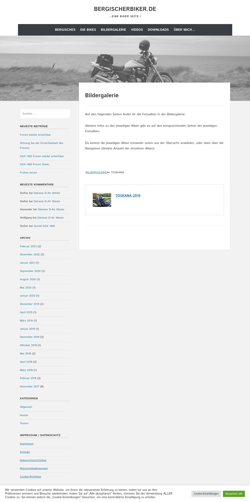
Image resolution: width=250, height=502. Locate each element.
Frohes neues (28, 173)
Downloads (158, 29)
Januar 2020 (27, 296)
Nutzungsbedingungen (34, 468)
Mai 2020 (26, 288)
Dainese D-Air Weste (47, 193)
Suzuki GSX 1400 (44, 226)
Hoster (24, 415)
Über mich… (184, 29)
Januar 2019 (27, 329)
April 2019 (26, 312)
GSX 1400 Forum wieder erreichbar (42, 156)
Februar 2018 (28, 378)
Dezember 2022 (30, 255)
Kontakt (25, 452)
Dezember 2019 (29, 304)
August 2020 (28, 279)
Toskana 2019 (127, 195)
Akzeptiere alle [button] (234, 494)
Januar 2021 (27, 263)
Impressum (27, 444)
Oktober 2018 (28, 345)
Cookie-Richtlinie (30, 477)
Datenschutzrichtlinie (33, 460)
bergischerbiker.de (125, 9)
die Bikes (88, 29)
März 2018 (26, 370)
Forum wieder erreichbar (35, 135)
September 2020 (30, 271)
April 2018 (26, 362)
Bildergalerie (113, 29)
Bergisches (65, 29)
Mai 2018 (25, 354)
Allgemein (26, 407)
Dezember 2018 (29, 337)
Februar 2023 (28, 246)
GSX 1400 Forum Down (34, 164)
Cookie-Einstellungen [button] (206, 494)
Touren (24, 423)
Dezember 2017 (29, 387)
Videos (137, 29)
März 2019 (26, 321)
